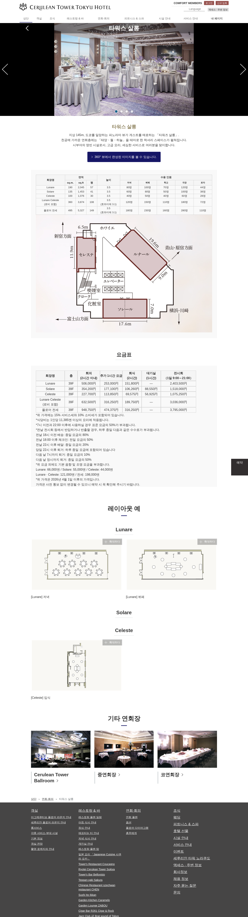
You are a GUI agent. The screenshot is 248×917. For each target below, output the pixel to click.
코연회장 (170, 774)
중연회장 (106, 774)
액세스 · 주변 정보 (218, 9)
